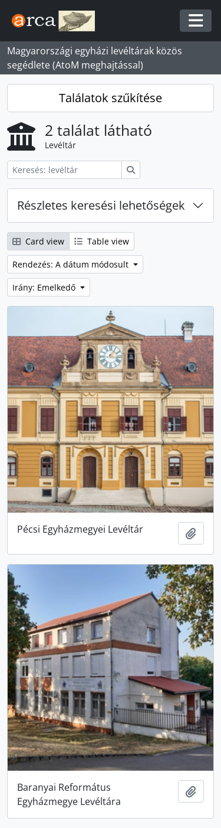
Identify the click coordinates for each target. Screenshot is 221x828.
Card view (38, 241)
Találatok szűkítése (110, 98)
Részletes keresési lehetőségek (101, 205)
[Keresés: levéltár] (64, 170)
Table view (101, 241)
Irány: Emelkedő (45, 287)
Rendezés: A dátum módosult (71, 264)
